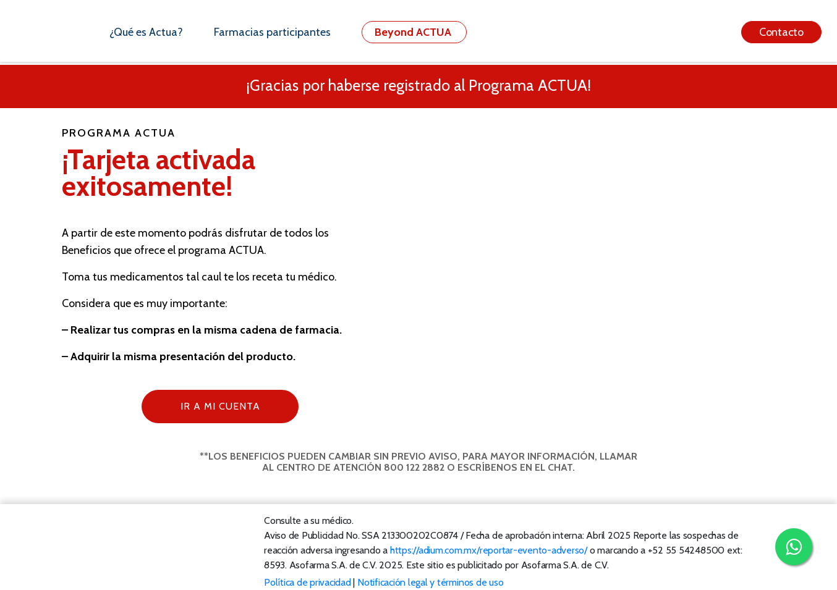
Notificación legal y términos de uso (430, 582)
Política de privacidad (307, 582)
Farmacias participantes (272, 32)
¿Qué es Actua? (146, 32)
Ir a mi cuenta (220, 406)
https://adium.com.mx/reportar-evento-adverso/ (488, 550)
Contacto (781, 32)
